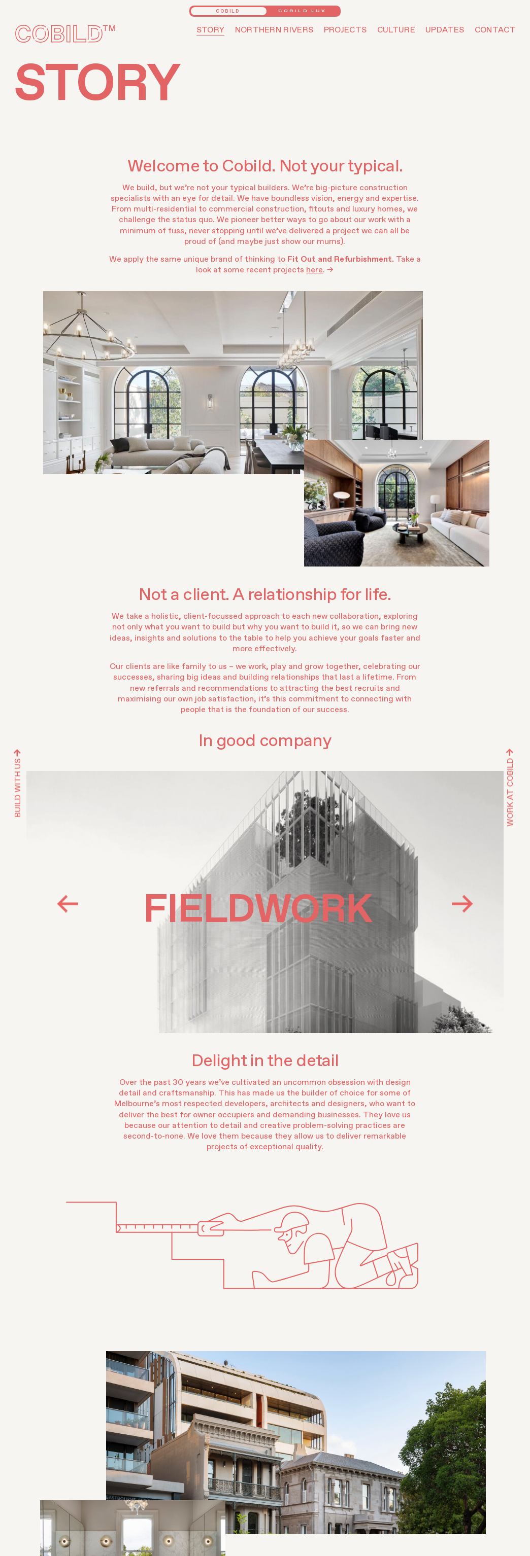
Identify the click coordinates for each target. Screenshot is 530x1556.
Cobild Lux (302, 11)
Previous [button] (67, 903)
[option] (265, 902)
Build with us (18, 784)
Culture (396, 30)
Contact (495, 30)
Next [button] (462, 903)
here (314, 270)
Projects (345, 30)
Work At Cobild (510, 788)
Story (210, 30)
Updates (444, 30)
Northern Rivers (274, 30)
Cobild (228, 11)
